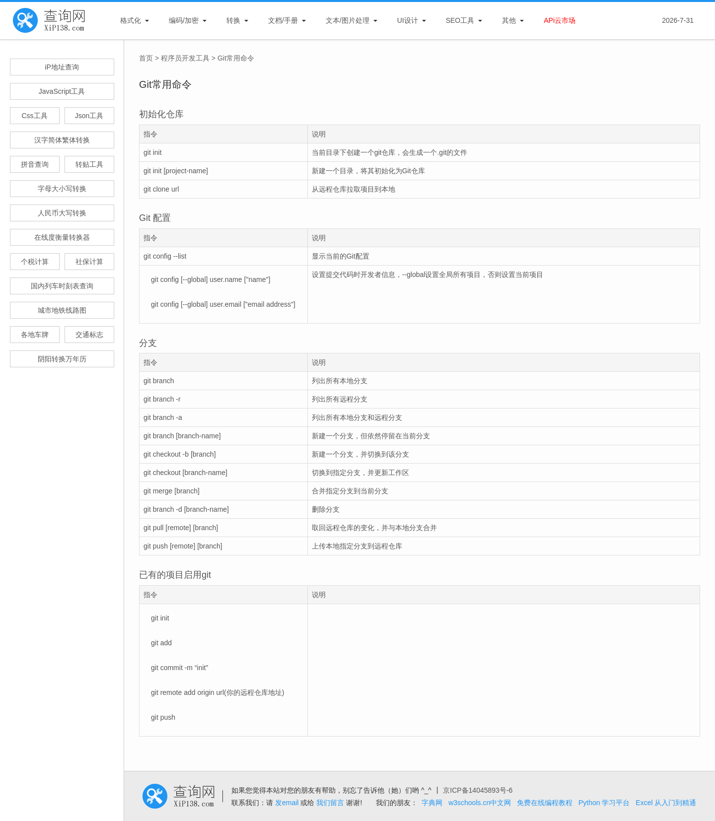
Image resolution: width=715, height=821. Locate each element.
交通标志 (89, 335)
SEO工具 (460, 20)
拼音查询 (35, 164)
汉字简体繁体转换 (62, 140)
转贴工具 (89, 164)
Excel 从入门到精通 (666, 803)
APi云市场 (559, 20)
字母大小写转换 (62, 189)
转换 (233, 20)
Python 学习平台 (604, 803)
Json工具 (89, 116)
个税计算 (35, 262)
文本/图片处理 (347, 20)
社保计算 (89, 262)
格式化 (130, 20)
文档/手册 (283, 20)
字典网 (432, 803)
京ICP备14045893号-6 (477, 790)
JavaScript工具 (62, 91)
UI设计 (407, 20)
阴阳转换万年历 (62, 359)
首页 (146, 58)
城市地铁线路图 (62, 310)
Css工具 (34, 116)
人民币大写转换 (62, 213)
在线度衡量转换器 (62, 237)
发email (286, 803)
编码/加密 (184, 20)
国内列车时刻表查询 (62, 286)
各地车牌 (35, 335)
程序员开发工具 (185, 58)
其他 (509, 20)
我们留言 (330, 803)
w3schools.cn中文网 (479, 803)
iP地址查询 (61, 67)
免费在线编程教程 (544, 803)
